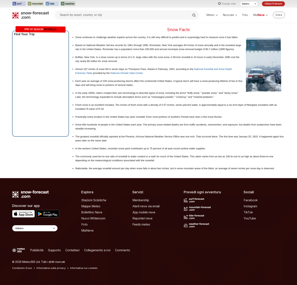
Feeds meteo (141, 224)
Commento (122, 250)
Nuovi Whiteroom (93, 218)
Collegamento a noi (97, 250)
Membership (140, 200)
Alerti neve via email (145, 206)
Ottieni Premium (273, 3)
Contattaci (72, 250)
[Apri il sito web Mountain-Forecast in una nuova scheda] (35, 3)
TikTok (248, 212)
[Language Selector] (35, 228)
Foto (245, 14)
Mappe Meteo (90, 206)
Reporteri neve (142, 218)
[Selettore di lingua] (248, 4)
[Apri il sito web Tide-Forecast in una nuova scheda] (52, 3)
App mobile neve (143, 212)
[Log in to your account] (279, 15)
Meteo (212, 14)
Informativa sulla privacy (51, 267)
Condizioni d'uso (22, 267)
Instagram (250, 206)
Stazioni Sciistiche (93, 200)
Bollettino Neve (91, 212)
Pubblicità (36, 250)
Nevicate (230, 14)
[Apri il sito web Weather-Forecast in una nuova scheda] (67, 3)
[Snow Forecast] (30, 15)
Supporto (54, 250)
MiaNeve (87, 230)
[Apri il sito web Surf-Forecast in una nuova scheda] (19, 3)
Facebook (251, 200)
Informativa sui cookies (84, 267)
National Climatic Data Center (126, 73)
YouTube (250, 218)
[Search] (194, 15)
